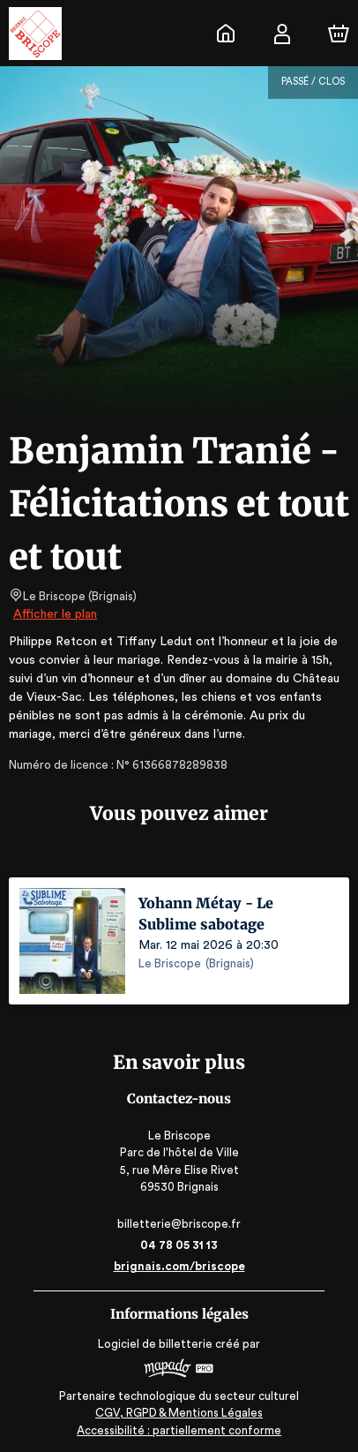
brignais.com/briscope (179, 1266)
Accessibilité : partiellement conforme (179, 1430)
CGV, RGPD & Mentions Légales (179, 1412)
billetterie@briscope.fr (179, 1223)
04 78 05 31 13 (179, 1245)
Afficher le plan (53, 614)
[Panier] (338, 33)
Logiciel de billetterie (156, 1343)
